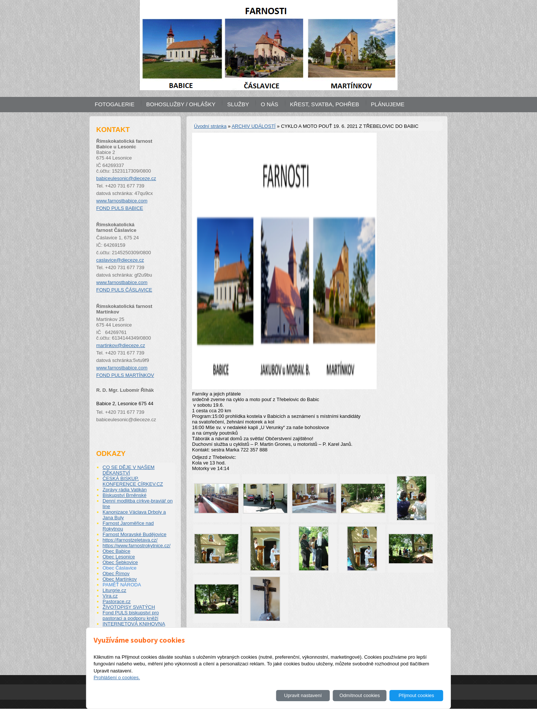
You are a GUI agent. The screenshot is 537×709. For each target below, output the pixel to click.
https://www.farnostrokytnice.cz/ (136, 545)
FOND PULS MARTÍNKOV (125, 375)
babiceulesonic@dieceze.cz (126, 178)
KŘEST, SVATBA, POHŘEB (324, 104)
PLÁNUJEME (388, 104)
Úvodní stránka (210, 126)
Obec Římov (116, 573)
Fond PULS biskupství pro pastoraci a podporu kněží (131, 615)
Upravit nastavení (303, 695)
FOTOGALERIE (114, 104)
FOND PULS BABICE (119, 208)
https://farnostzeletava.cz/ (130, 540)
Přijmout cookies (416, 695)
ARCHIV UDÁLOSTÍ (254, 126)
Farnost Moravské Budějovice (134, 534)
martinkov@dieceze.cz (120, 345)
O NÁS (269, 104)
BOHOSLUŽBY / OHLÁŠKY (181, 104)
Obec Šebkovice (120, 562)
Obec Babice (116, 551)
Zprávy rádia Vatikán (125, 489)
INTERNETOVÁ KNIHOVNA (134, 624)
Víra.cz (110, 596)
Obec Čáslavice (119, 568)
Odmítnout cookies (359, 695)
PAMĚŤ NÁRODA (122, 584)
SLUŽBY (238, 104)
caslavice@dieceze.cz (120, 260)
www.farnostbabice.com (121, 201)
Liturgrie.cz (114, 590)
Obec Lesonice (119, 557)
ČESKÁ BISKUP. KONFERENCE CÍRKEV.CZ (133, 481)
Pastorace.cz (117, 601)
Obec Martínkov (120, 579)
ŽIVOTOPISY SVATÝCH (129, 607)
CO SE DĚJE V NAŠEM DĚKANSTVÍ (128, 470)
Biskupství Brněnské (125, 495)
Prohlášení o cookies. (117, 677)
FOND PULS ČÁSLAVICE (124, 290)
